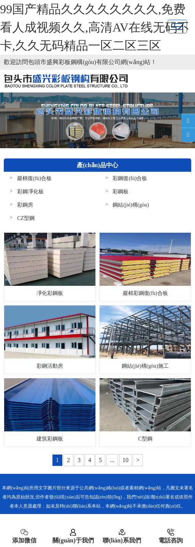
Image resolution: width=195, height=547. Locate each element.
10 (125, 460)
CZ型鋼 (26, 218)
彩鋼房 (25, 205)
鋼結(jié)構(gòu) (131, 205)
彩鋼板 (120, 191)
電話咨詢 (171, 536)
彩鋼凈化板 (30, 191)
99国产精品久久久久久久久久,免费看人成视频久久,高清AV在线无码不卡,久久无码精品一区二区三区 (94, 27)
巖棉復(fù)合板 (34, 178)
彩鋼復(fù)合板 (130, 178)
